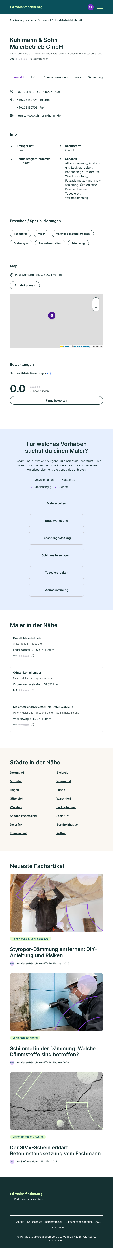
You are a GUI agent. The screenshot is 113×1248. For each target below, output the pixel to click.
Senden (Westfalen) (23, 816)
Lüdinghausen (66, 807)
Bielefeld (62, 772)
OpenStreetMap (82, 346)
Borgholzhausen (68, 824)
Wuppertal (64, 781)
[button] (91, 7)
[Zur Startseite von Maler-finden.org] (26, 7)
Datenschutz (34, 1221)
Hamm (30, 20)
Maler (41, 233)
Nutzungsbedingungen (79, 1221)
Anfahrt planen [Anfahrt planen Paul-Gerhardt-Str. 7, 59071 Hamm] (24, 285)
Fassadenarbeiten (50, 243)
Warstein (16, 807)
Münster (16, 781)
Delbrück (16, 824)
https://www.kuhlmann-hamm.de (38, 115)
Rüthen (61, 833)
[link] (56, 648)
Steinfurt (63, 816)
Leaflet (65, 346)
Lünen (61, 790)
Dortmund (17, 772)
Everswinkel (18, 833)
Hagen (14, 790)
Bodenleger (21, 243)
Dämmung (78, 243)
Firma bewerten (56, 400)
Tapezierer (20, 233)
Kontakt (19, 1221)
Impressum (57, 1227)
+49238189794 (27, 99)
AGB (98, 1221)
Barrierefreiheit (53, 1221)
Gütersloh (17, 798)
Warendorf (64, 798)
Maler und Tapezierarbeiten (73, 233)
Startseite (16, 20)
